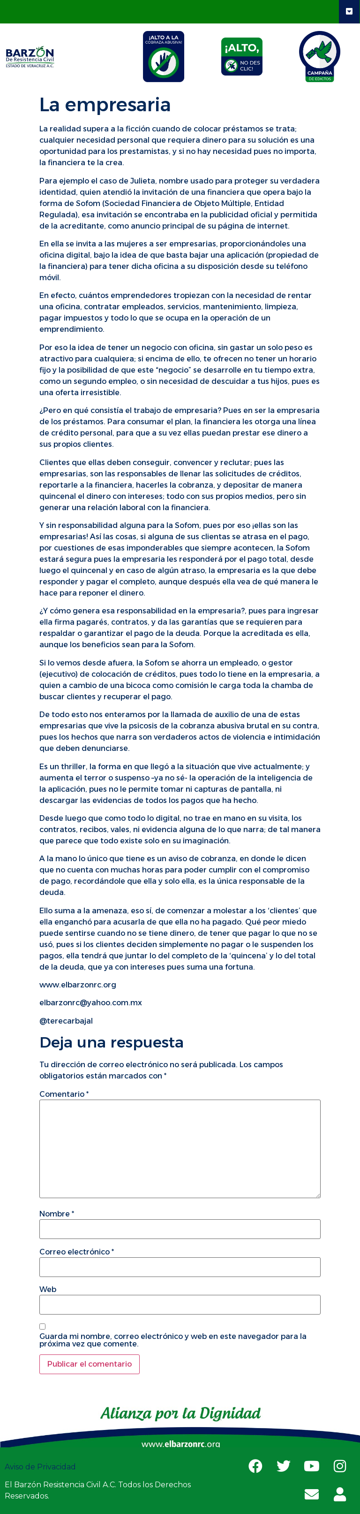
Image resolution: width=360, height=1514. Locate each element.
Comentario (64, 1094)
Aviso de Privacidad (41, 1466)
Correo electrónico (76, 1252)
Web (47, 1289)
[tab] (163, 56)
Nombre (56, 1214)
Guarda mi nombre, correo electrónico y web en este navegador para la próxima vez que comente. (173, 1340)
